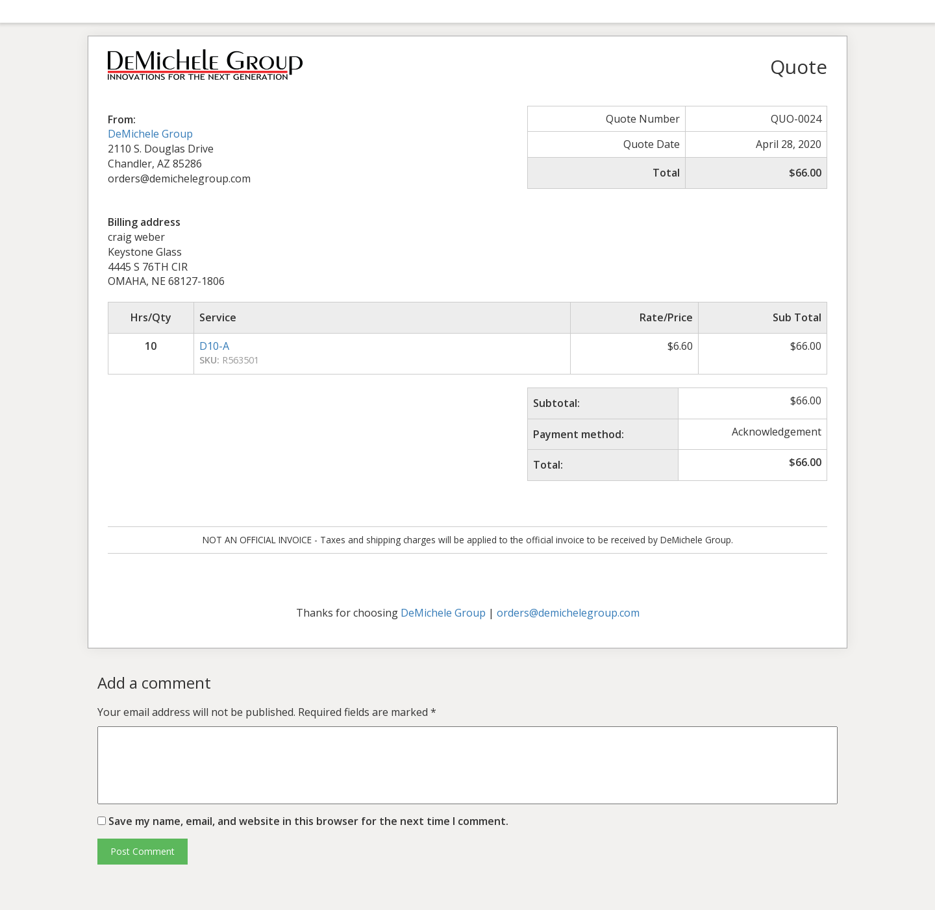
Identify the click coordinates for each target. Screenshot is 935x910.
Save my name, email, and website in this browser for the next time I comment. (308, 821)
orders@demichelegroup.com (568, 613)
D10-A (214, 346)
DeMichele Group (150, 134)
